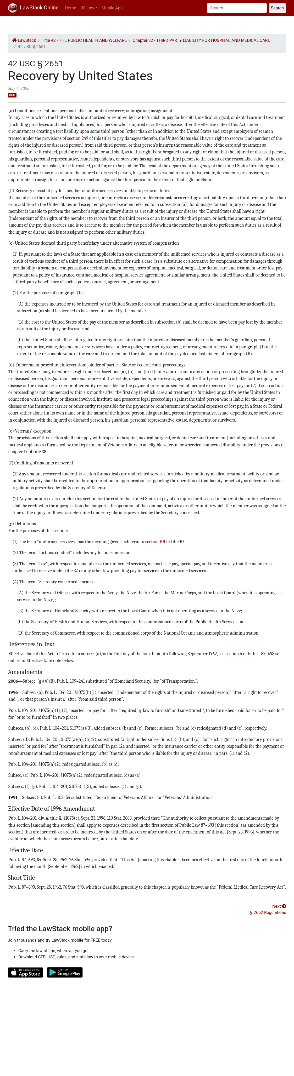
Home (70, 7)
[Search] (237, 8)
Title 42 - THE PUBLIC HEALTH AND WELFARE (84, 40)
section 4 (234, 653)
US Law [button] (87, 7)
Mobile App (112, 7)
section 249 (77, 138)
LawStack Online (33, 7)
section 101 (155, 541)
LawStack (24, 40)
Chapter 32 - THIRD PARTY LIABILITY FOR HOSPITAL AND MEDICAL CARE (201, 40)
